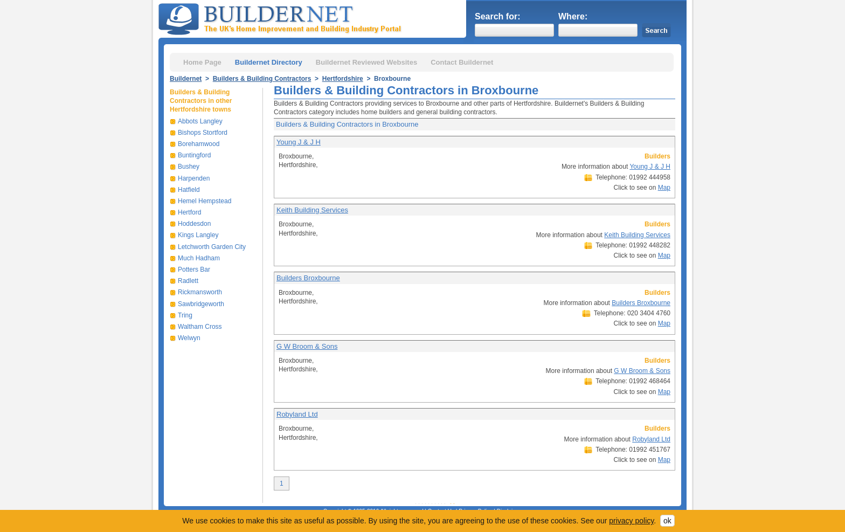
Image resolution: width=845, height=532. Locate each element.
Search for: (497, 16)
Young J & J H (298, 142)
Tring (185, 315)
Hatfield (189, 190)
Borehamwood (198, 144)
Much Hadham (199, 258)
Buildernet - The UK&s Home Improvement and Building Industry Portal (281, 18)
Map (664, 187)
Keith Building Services (312, 210)
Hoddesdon (194, 223)
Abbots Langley (200, 121)
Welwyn (189, 338)
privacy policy (631, 520)
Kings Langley (198, 235)
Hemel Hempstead (204, 201)
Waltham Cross (200, 326)
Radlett (188, 281)
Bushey (188, 166)
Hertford (189, 212)
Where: (572, 16)
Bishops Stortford (202, 132)
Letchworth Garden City (212, 247)
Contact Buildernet (462, 62)
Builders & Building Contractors (262, 78)
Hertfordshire (342, 78)
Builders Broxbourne (308, 278)
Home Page (202, 62)
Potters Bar (194, 269)
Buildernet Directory (268, 62)
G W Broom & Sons (306, 346)
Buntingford (194, 155)
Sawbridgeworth (201, 304)
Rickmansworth (200, 292)
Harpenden (194, 178)
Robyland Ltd (297, 414)
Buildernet (186, 78)
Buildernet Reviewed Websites (366, 62)
